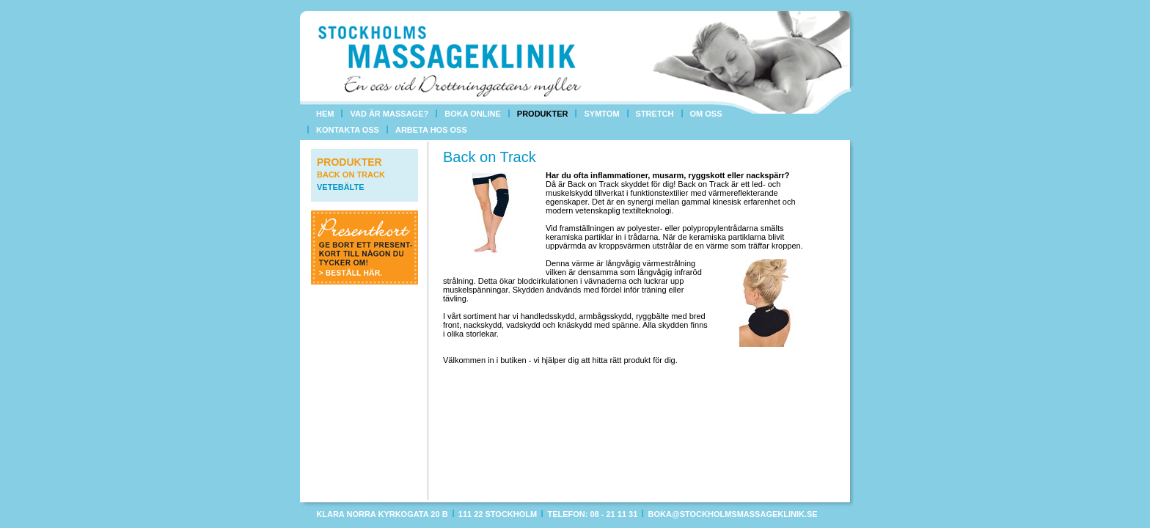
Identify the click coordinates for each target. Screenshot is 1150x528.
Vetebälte (341, 187)
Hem (325, 113)
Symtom (601, 113)
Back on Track (351, 174)
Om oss (706, 113)
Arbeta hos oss (431, 129)
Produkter (542, 113)
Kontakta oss (347, 129)
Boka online (472, 113)
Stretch (655, 113)
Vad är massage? (389, 113)
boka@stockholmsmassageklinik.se (733, 514)
